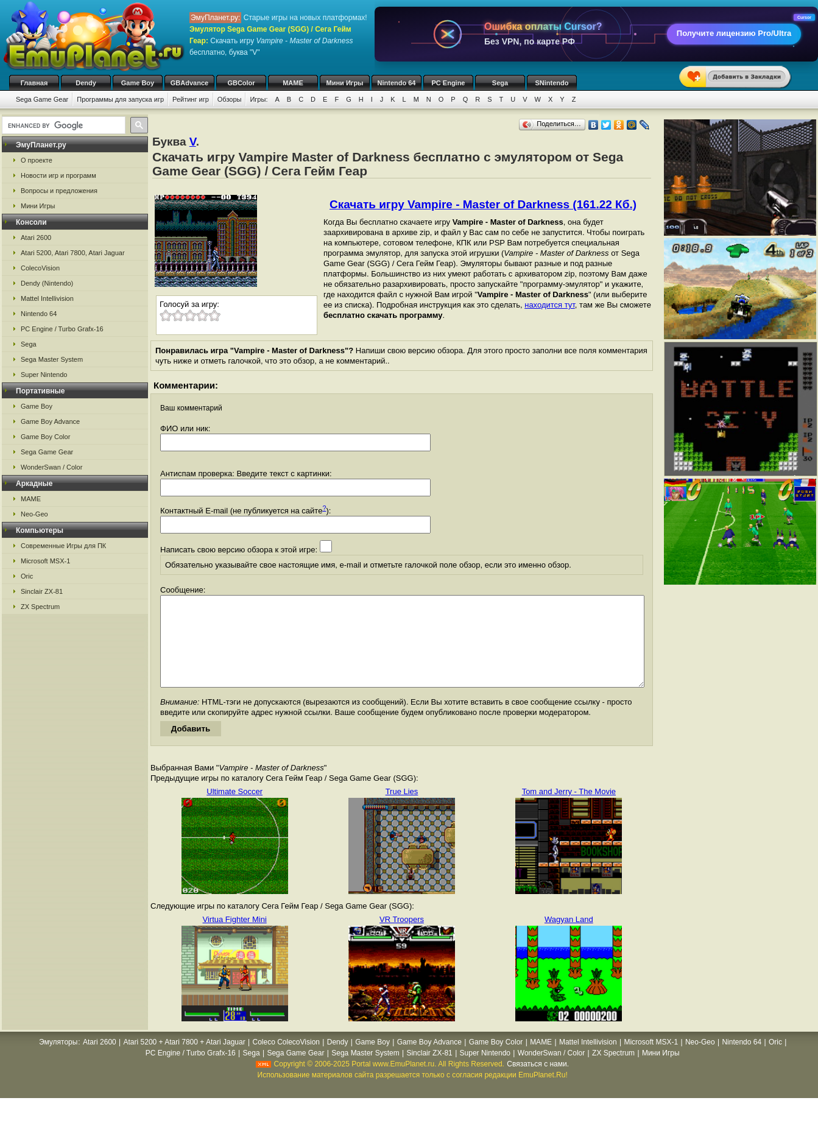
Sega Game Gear (42, 99)
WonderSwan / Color (51, 467)
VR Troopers (401, 937)
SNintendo (552, 82)
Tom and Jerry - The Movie (569, 809)
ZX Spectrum (40, 606)
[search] (62, 125)
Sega (500, 82)
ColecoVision (40, 268)
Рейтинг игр (190, 99)
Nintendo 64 (397, 82)
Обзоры (229, 99)
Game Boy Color (45, 436)
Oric (27, 576)
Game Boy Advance (50, 421)
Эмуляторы (58, 1060)
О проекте (36, 160)
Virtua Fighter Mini (235, 937)
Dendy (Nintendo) (47, 283)
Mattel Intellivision (47, 298)
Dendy (86, 82)
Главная (34, 82)
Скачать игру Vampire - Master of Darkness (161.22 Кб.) (483, 204)
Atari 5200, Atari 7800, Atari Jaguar (73, 252)
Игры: (258, 99)
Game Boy (137, 82)
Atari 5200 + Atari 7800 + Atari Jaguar (184, 1060)
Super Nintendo (44, 374)
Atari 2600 (36, 237)
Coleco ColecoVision (286, 1060)
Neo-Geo (34, 514)
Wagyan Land (569, 937)
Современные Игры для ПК (63, 545)
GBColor (241, 82)
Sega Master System (52, 359)
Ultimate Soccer (234, 809)
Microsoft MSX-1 (45, 561)
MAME (293, 82)
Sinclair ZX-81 (42, 591)
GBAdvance (189, 82)
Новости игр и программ (58, 175)
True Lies (402, 809)
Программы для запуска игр (120, 99)
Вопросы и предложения (59, 190)
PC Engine (448, 82)
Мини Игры (345, 82)
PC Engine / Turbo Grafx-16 (62, 329)
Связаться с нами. (538, 1082)
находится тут (549, 304)
